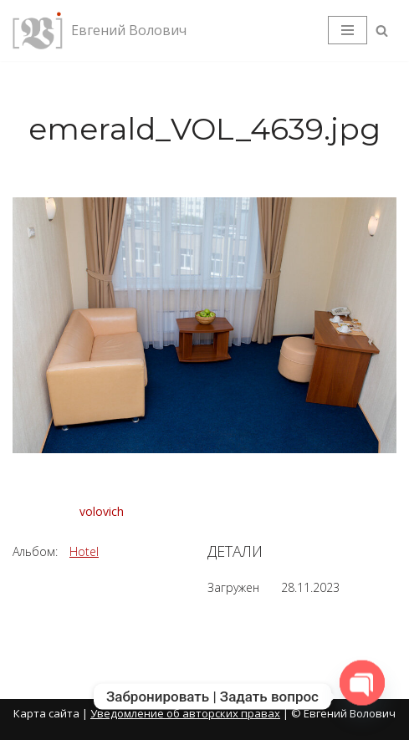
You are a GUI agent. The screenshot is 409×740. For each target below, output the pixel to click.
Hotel (84, 551)
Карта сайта (46, 713)
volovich (101, 511)
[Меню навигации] (347, 30)
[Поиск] (382, 30)
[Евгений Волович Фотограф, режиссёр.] (100, 30)
